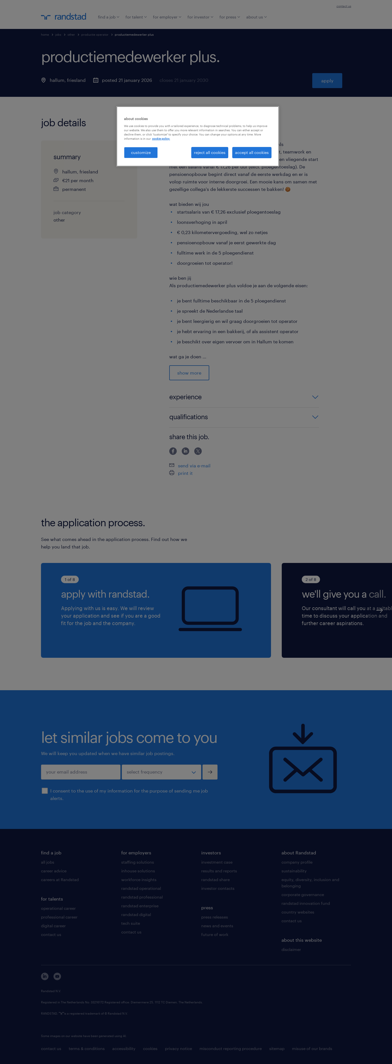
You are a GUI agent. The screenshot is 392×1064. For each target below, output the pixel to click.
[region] (197, 136)
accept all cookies (252, 152)
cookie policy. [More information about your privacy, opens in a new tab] (161, 138)
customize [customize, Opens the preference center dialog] (141, 152)
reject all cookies (210, 152)
